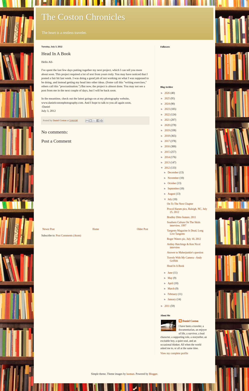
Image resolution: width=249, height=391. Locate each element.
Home (96, 229)
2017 (168, 141)
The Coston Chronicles (83, 17)
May (170, 278)
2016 (168, 146)
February (173, 294)
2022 (168, 114)
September (173, 188)
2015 (168, 151)
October (172, 183)
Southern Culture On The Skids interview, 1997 (183, 224)
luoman (130, 373)
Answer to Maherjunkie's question (185, 252)
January (172, 299)
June (170, 272)
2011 (167, 306)
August (172, 193)
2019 (168, 130)
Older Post (142, 229)
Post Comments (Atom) (68, 235)
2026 (168, 93)
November (173, 178)
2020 (168, 125)
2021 (168, 119)
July (170, 199)
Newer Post (48, 229)
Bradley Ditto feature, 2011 (181, 217)
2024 (168, 103)
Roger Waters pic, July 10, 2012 (184, 239)
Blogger (153, 373)
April (171, 283)
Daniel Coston (190, 321)
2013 (168, 162)
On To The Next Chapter (180, 203)
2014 (168, 157)
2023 (168, 109)
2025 (168, 98)
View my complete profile (174, 353)
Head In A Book (175, 266)
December (173, 172)
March (171, 288)
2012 (168, 167)
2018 (168, 135)
